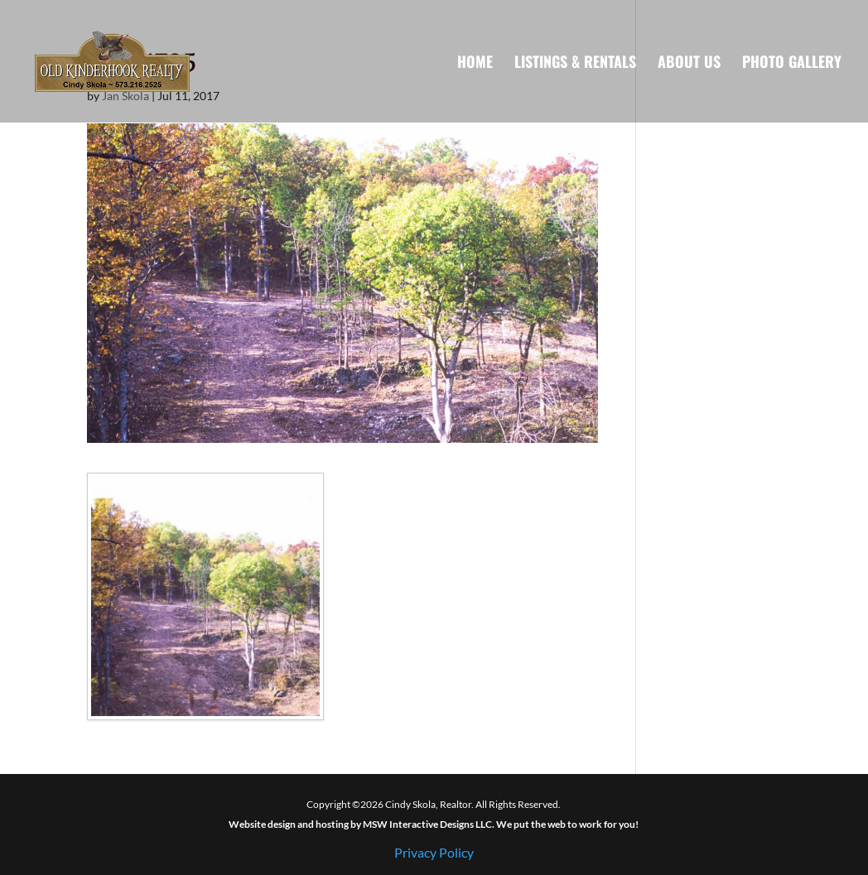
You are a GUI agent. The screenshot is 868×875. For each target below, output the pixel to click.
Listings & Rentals (575, 63)
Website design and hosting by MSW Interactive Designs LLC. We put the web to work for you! (434, 824)
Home (475, 63)
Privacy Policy (434, 852)
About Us (689, 63)
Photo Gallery (791, 63)
